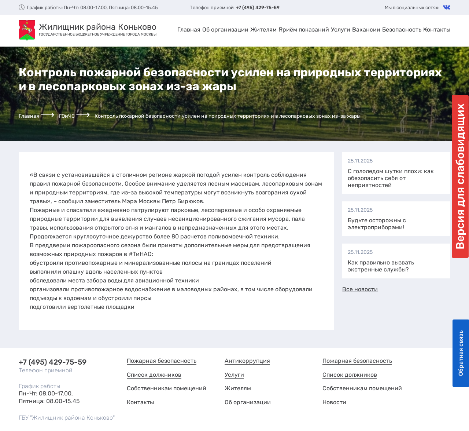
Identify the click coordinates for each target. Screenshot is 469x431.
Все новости (360, 289)
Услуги (340, 29)
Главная (188, 29)
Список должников (154, 374)
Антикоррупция (247, 360)
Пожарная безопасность (161, 360)
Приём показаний (303, 29)
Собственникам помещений (166, 388)
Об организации (225, 29)
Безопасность (401, 29)
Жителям (263, 29)
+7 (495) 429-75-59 (258, 7)
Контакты (436, 29)
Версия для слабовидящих (460, 176)
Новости (334, 402)
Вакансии (366, 29)
